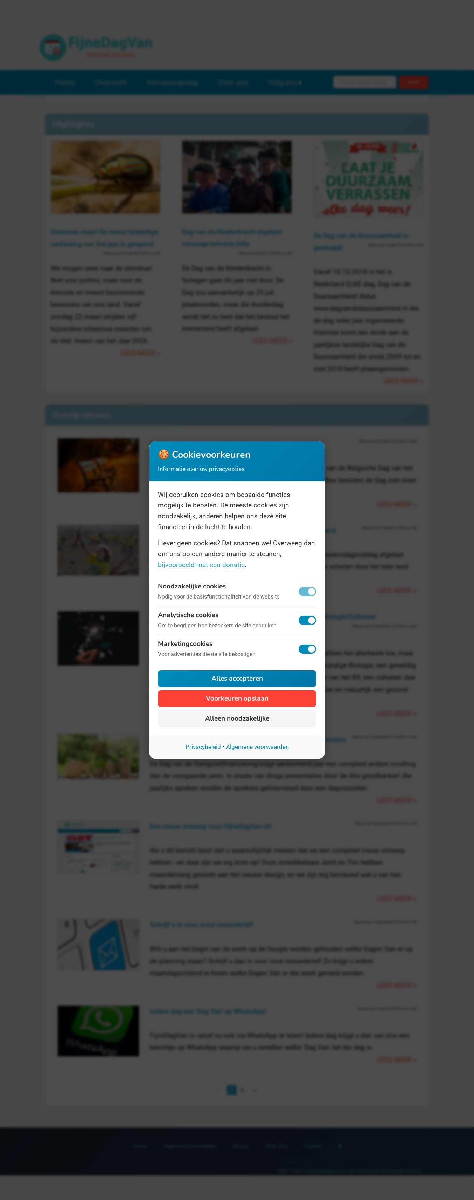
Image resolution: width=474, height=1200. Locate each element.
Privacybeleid (203, 746)
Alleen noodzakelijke (237, 718)
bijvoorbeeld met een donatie (201, 565)
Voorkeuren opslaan (237, 698)
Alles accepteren (237, 678)
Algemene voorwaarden (257, 746)
